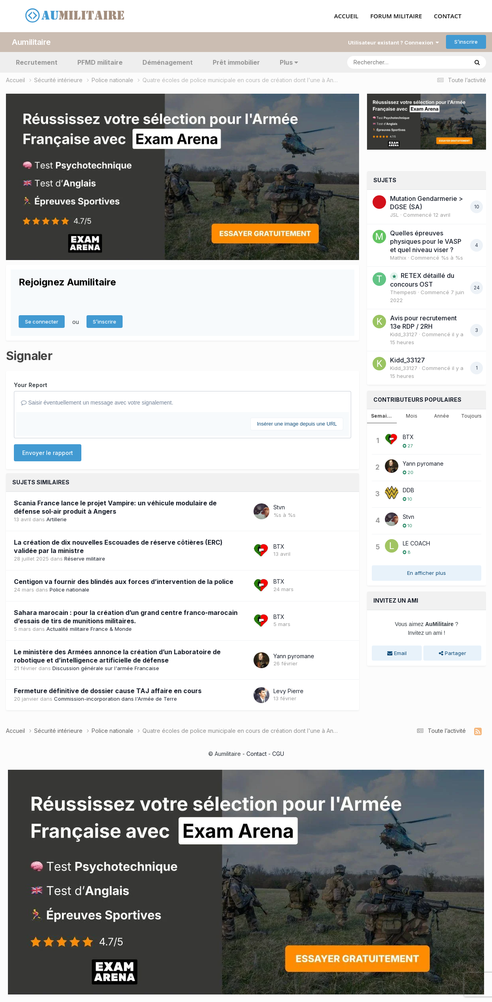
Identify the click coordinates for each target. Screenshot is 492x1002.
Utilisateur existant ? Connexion (393, 42)
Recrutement (37, 62)
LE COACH (416, 543)
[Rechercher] (385, 62)
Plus (289, 62)
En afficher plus (426, 572)
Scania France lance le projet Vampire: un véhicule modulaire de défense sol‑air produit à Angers (115, 507)
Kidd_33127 (403, 334)
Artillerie (56, 519)
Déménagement (167, 62)
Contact (256, 753)
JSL (394, 215)
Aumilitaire (31, 41)
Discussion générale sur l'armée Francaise (105, 668)
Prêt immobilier (236, 62)
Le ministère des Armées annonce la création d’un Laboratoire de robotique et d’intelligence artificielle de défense (117, 655)
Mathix (398, 257)
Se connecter (41, 321)
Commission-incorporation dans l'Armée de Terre (115, 699)
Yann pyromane (293, 655)
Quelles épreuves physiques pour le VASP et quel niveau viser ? (425, 241)
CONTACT (447, 16)
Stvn (279, 506)
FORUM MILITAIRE (396, 16)
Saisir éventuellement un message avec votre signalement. (97, 402)
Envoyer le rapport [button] (47, 452)
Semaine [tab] (382, 416)
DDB (408, 489)
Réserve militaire (84, 558)
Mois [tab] (411, 416)
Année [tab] (441, 416)
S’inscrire (466, 42)
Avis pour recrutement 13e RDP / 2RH (423, 322)
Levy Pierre (288, 690)
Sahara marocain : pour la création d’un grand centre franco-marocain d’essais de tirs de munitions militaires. (126, 616)
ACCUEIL (346, 16)
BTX (278, 546)
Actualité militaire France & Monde (89, 628)
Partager (452, 652)
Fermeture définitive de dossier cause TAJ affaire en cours (108, 691)
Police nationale (69, 589)
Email (397, 652)
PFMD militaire (100, 62)
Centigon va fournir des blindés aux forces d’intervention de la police (123, 581)
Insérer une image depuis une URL (297, 423)
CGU (278, 753)
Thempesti (403, 292)
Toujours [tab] (471, 416)
